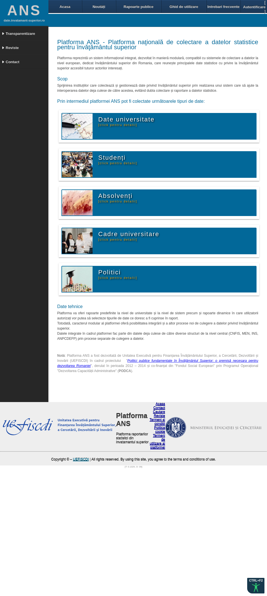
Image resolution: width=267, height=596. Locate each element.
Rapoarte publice (138, 7)
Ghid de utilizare (184, 7)
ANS (24, 10)
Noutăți (99, 7)
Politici (117, 274)
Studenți (117, 159)
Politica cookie (159, 430)
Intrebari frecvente (224, 7)
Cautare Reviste (159, 414)
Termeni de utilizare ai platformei (157, 442)
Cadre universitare (128, 235)
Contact (159, 408)
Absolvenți (117, 197)
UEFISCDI (81, 460)
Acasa (64, 7)
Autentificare (254, 7)
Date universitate (126, 121)
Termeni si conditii (157, 422)
